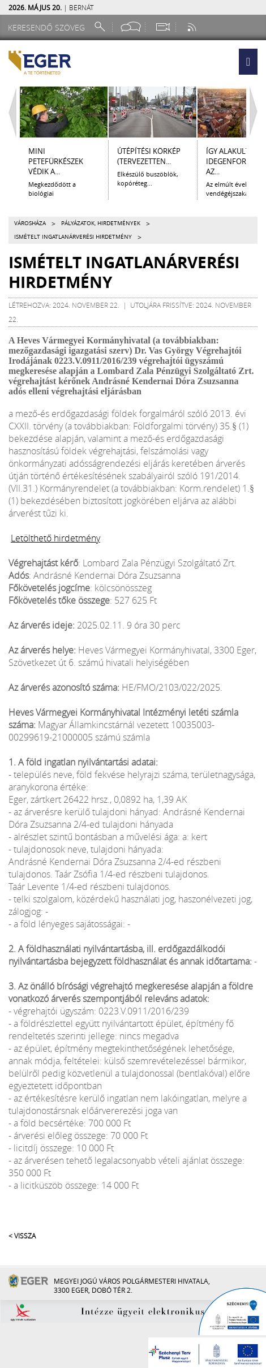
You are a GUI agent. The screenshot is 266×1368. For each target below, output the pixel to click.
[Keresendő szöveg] (48, 27)
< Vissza (22, 1235)
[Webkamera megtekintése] (162, 27)
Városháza (30, 223)
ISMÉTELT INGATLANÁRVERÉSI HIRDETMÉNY (73, 236)
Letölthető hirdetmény (55, 538)
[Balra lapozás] (9, 112)
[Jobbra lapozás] (256, 112)
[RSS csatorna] (193, 27)
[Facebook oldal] (131, 27)
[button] (248, 62)
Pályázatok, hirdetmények (100, 223)
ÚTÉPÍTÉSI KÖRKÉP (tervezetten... (149, 156)
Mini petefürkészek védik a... (55, 161)
